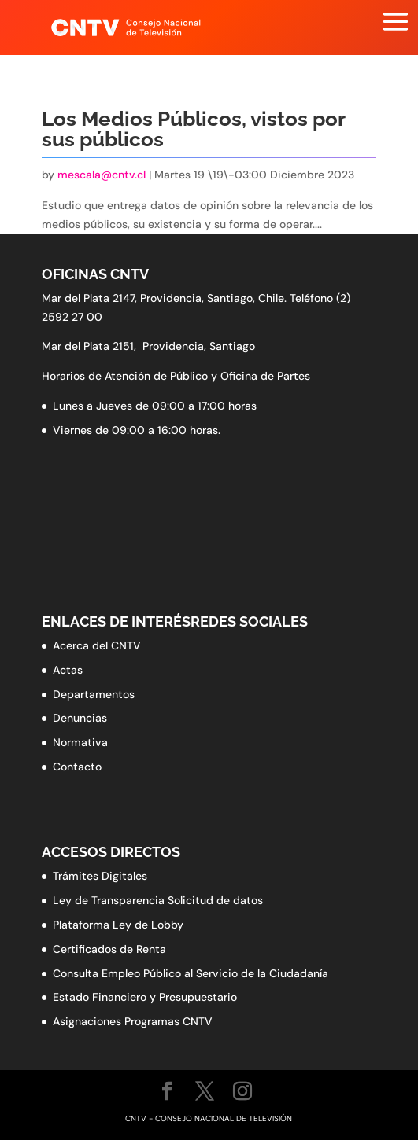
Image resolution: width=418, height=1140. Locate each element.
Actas (68, 670)
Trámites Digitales (100, 876)
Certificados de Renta (109, 949)
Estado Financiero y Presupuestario (145, 997)
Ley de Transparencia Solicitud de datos (158, 900)
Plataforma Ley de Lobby (118, 925)
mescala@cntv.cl (101, 174)
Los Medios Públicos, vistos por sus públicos (193, 129)
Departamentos (94, 694)
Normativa (80, 742)
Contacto (77, 766)
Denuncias (80, 718)
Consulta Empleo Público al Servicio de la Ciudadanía (190, 973)
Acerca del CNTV (97, 645)
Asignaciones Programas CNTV (133, 1021)
